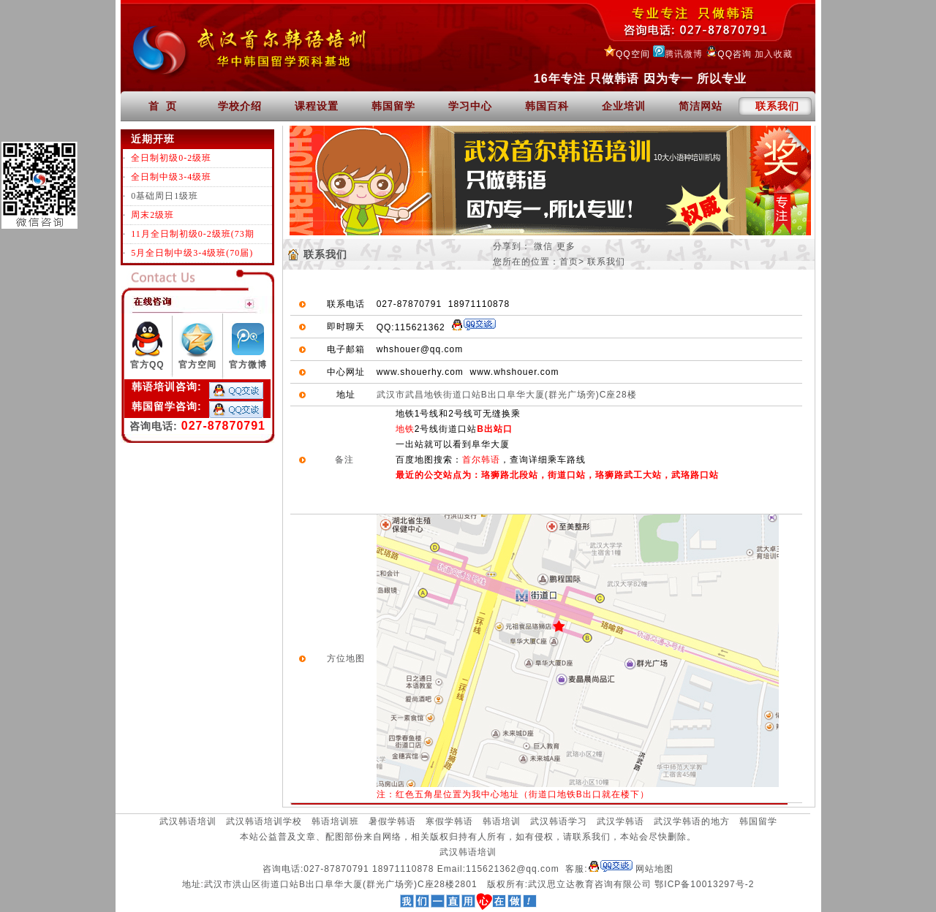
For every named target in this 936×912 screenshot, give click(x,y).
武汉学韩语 (620, 821)
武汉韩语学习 (558, 821)
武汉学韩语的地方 (692, 821)
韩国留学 (393, 106)
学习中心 (470, 106)
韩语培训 (502, 821)
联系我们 (777, 106)
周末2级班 (152, 215)
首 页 (163, 106)
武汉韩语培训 (187, 821)
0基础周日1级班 (164, 196)
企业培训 (624, 106)
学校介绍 (240, 106)
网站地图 (654, 869)
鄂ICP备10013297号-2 (704, 884)
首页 (568, 261)
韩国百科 (547, 106)
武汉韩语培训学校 (264, 821)
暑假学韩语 (392, 821)
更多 (565, 246)
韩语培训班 (335, 821)
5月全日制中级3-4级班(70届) (192, 253)
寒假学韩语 (449, 821)
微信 (543, 246)
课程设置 (317, 106)
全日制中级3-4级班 (171, 177)
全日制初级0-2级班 (171, 158)
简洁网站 (700, 106)
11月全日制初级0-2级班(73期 (192, 234)
